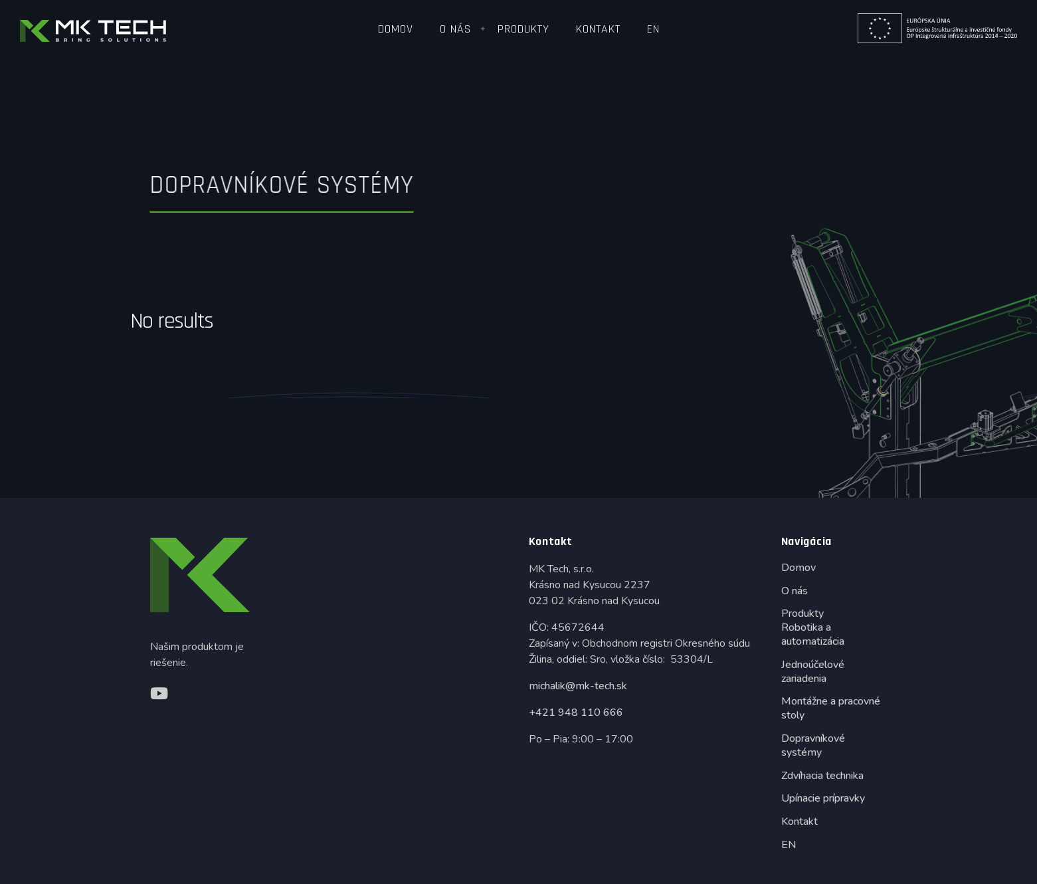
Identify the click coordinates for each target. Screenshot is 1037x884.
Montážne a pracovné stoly (830, 708)
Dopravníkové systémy (813, 745)
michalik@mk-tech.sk (578, 686)
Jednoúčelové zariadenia (812, 671)
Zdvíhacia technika (822, 775)
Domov (395, 29)
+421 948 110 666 (576, 712)
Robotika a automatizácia (812, 634)
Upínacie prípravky (823, 798)
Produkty (523, 29)
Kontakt (598, 29)
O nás (455, 29)
